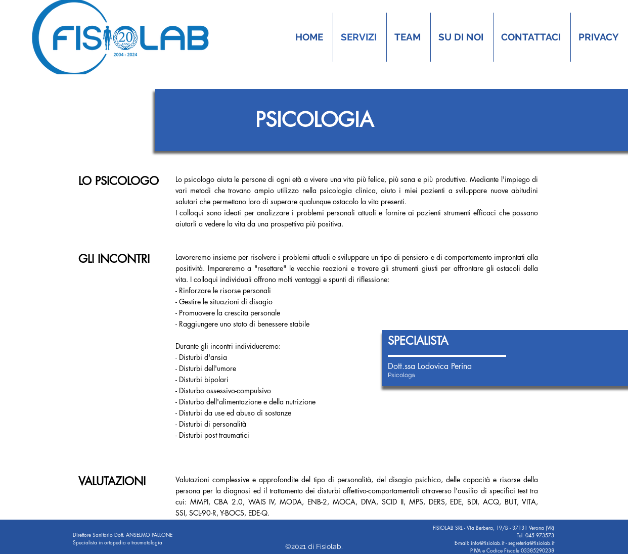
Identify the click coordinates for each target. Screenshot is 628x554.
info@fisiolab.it (487, 542)
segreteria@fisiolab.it (531, 542)
